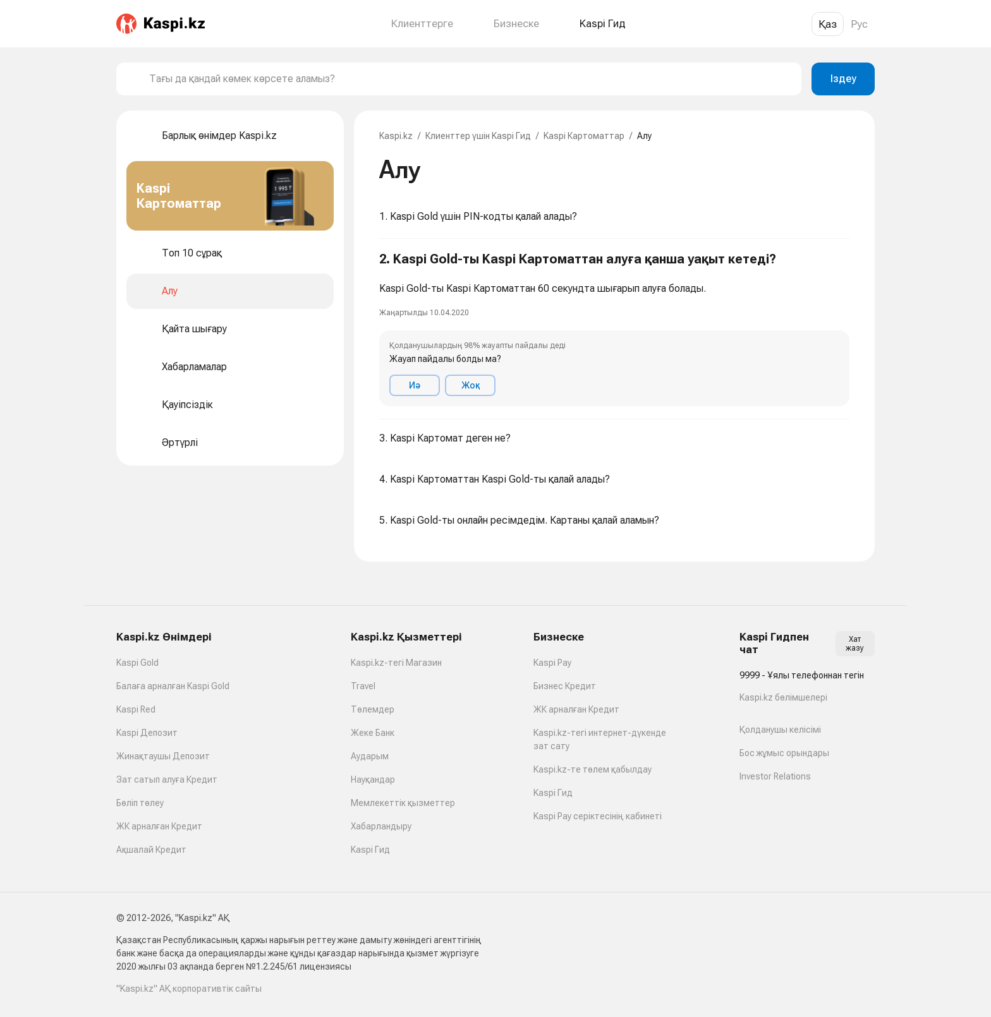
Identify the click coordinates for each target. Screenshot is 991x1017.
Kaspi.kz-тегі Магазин (396, 663)
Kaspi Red (135, 709)
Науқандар (373, 779)
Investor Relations (775, 776)
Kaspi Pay (552, 663)
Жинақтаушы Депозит (163, 756)
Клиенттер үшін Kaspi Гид (478, 136)
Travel (363, 686)
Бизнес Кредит (564, 686)
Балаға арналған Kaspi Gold (172, 686)
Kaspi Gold (137, 663)
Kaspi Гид (370, 850)
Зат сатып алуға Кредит (166, 779)
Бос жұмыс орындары (784, 753)
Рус (859, 24)
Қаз (827, 24)
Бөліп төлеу (140, 803)
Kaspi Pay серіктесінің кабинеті (597, 816)
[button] (614, 329)
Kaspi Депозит (147, 733)
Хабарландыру (381, 826)
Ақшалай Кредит (151, 850)
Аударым (370, 756)
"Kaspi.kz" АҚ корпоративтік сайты (189, 989)
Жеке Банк (372, 733)
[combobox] (470, 79)
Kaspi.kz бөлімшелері (783, 697)
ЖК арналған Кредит (159, 826)
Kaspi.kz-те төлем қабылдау (592, 769)
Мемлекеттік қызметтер (403, 803)
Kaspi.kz (396, 136)
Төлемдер (372, 709)
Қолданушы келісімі (780, 730)
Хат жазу (855, 644)
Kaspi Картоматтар (584, 136)
